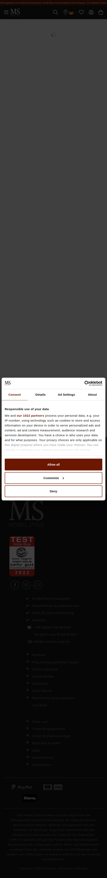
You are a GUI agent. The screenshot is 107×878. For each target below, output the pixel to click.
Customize (53, 477)
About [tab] (92, 394)
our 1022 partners (30, 415)
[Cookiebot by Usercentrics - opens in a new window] (84, 383)
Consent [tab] (14, 394)
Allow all (53, 464)
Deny (53, 491)
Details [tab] (41, 394)
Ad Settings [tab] (66, 394)
